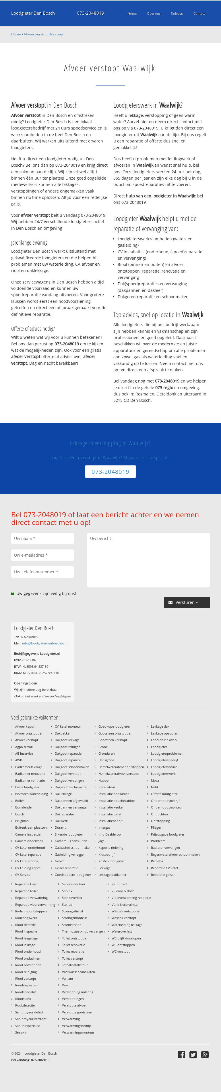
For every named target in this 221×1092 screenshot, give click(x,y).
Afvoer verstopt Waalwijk (43, 34)
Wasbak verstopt (124, 918)
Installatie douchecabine (116, 800)
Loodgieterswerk (163, 773)
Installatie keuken (111, 807)
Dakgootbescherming (70, 787)
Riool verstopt (25, 978)
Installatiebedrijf (110, 821)
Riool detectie (25, 924)
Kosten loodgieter (111, 861)
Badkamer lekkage (28, 767)
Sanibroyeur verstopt (30, 1019)
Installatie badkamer (113, 794)
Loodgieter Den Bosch (33, 13)
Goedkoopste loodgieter (73, 874)
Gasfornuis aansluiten (71, 841)
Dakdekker (63, 733)
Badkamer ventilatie (30, 780)
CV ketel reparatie (28, 854)
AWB (18, 760)
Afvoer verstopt (26, 740)
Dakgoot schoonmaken (72, 767)
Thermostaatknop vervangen (83, 931)
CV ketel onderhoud (30, 847)
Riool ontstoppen (28, 965)
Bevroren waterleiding (31, 794)
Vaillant (67, 978)
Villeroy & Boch (123, 891)
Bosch (19, 814)
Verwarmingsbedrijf (76, 1025)
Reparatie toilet (26, 891)
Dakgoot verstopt (68, 773)
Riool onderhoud (28, 951)
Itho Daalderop (109, 834)
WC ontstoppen (123, 945)
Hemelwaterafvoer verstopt (118, 773)
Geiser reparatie (66, 868)
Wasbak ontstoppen (126, 911)
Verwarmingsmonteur (78, 1032)
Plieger (156, 827)
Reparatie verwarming (31, 897)
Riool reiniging (26, 972)
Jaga (101, 841)
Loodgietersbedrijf (164, 760)
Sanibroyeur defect (29, 1012)
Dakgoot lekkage (67, 740)
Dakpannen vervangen (71, 807)
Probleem (158, 841)
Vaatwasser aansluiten (78, 972)
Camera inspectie (27, 834)
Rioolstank (23, 998)
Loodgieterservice (164, 767)
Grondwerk (106, 753)
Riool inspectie (26, 931)
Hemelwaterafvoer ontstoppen (121, 767)
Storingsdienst (72, 911)
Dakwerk (61, 821)
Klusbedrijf (106, 854)
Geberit (60, 861)
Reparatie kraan (26, 884)
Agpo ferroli (24, 747)
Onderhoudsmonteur (167, 807)
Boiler (19, 800)
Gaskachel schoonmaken (73, 847)
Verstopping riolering (77, 992)
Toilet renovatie (73, 945)
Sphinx (67, 891)
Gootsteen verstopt (112, 740)
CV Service (22, 874)
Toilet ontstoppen (75, 938)
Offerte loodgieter (164, 794)
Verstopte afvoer (74, 1005)
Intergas (104, 827)
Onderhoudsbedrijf (165, 800)
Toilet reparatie (73, 951)
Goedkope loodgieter (114, 726)
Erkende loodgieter (69, 834)
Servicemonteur (73, 884)
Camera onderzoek (29, 841)
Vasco (66, 985)
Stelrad (67, 904)
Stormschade (71, 924)
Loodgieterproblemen (167, 753)
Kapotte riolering (110, 847)
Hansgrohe (106, 760)
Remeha (157, 861)
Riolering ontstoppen (31, 911)
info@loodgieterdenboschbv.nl (45, 643)
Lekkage (104, 868)
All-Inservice (24, 753)
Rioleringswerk (26, 918)
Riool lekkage (25, 945)
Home (16, 34)
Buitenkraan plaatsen (31, 827)
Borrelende (23, 807)
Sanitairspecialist (27, 1025)
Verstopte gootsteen (77, 1012)
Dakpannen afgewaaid (71, 800)
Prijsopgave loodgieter (167, 834)
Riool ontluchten (27, 958)
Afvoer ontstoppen (29, 733)
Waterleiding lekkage (127, 924)
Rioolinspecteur (26, 985)
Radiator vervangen (165, 847)
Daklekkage (63, 794)
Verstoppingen (73, 998)
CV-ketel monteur (68, 726)
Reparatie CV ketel (164, 868)
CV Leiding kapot (27, 868)
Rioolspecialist (25, 992)
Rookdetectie (25, 1005)
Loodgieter (159, 747)
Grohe (103, 747)
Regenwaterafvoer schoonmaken (175, 854)
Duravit (60, 827)
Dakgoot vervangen (69, 780)
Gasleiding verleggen (70, 854)
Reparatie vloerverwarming (35, 904)
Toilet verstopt (72, 958)
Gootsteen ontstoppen (115, 733)
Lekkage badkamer (112, 874)
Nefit (154, 787)
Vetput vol (119, 884)
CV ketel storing (26, 861)
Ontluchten (159, 814)
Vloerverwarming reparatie (131, 897)
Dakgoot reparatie (68, 753)
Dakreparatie (64, 814)
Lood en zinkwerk (164, 740)
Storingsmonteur (74, 918)
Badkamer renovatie (30, 773)
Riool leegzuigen (27, 938)
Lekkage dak (160, 726)
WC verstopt (121, 951)
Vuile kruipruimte (124, 904)
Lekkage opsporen (164, 733)
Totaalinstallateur (75, 965)
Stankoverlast (72, 897)
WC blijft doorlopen (126, 938)
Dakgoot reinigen (67, 747)
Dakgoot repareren (69, 760)
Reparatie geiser (163, 874)
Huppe (103, 780)
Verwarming (71, 1019)
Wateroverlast (122, 931)
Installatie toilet (109, 814)
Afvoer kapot (24, 726)
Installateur (106, 787)
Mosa (155, 780)
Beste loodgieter (27, 787)
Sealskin (21, 1032)
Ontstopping (160, 821)
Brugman (22, 821)
